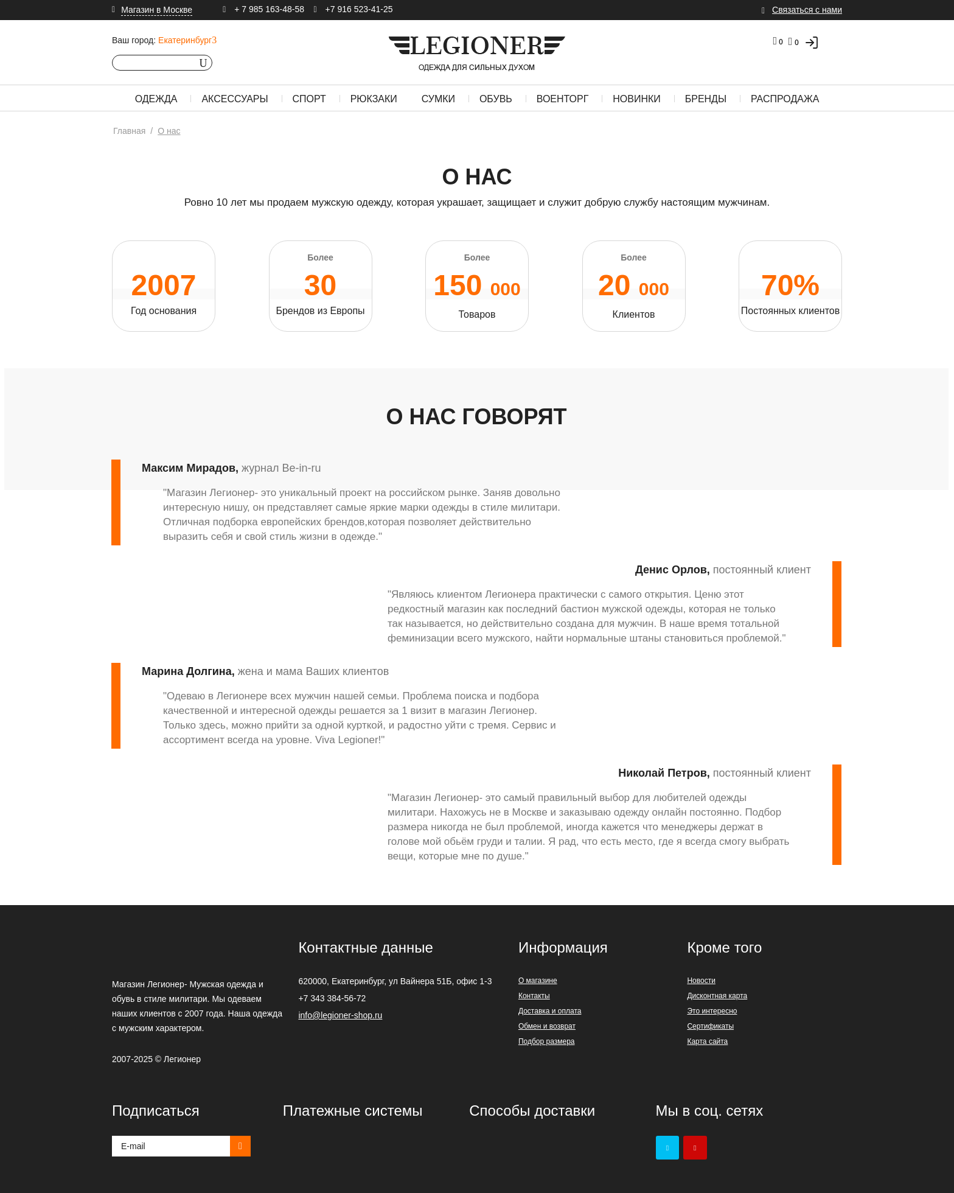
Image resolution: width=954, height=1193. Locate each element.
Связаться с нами (807, 10)
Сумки (438, 99)
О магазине (537, 980)
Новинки (637, 99)
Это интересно (712, 1011)
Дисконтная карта (717, 996)
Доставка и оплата (550, 1011)
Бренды (705, 99)
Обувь (495, 99)
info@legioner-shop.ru (340, 1015)
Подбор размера (546, 1041)
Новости (701, 980)
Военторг (563, 99)
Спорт (309, 99)
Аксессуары (234, 99)
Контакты (534, 996)
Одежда (156, 99)
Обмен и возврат (547, 1026)
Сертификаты (710, 1026)
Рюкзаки (373, 99)
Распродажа (785, 99)
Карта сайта (707, 1041)
